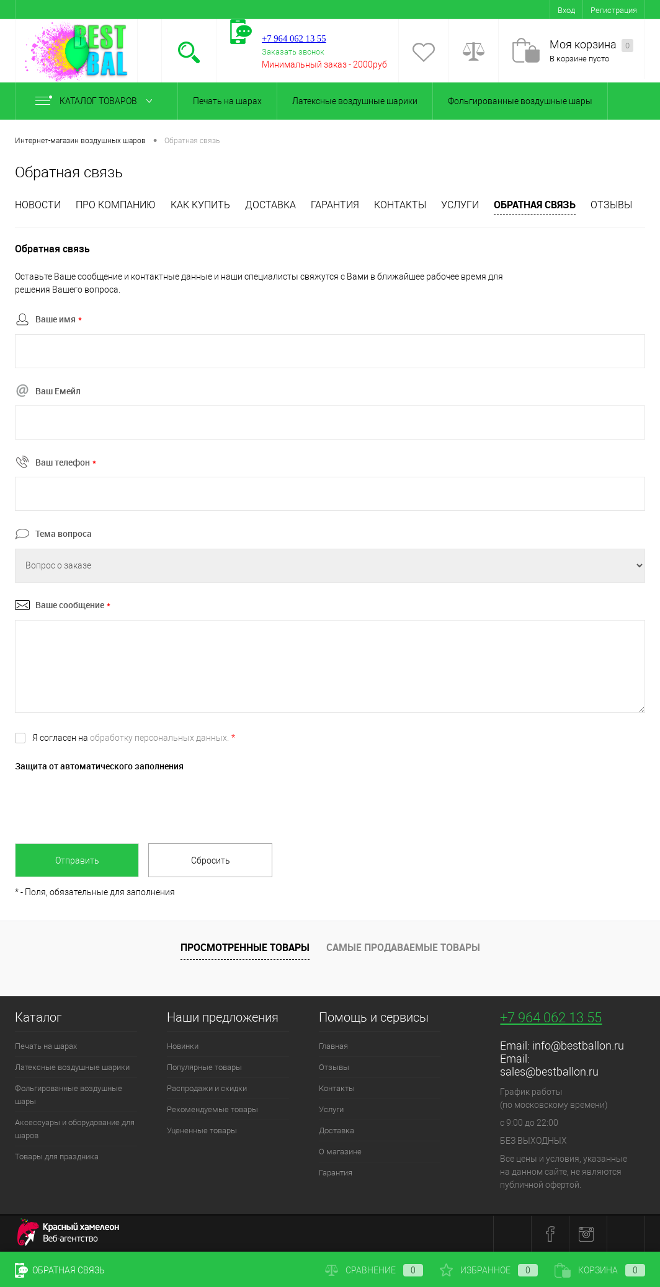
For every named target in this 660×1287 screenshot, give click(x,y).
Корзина (600, 1270)
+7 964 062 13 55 (551, 1017)
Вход (566, 10)
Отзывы (334, 1067)
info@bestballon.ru (578, 1045)
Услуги (460, 205)
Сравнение (374, 1270)
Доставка (270, 205)
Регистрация (614, 10)
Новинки (182, 1046)
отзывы (611, 205)
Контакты (400, 205)
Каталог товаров (96, 101)
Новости (38, 205)
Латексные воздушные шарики (354, 101)
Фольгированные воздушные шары (520, 101)
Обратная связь (535, 204)
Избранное (489, 1270)
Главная (333, 1046)
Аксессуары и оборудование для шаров (75, 1129)
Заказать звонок (293, 51)
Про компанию (116, 205)
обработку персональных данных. (159, 738)
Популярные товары (204, 1067)
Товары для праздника (57, 1156)
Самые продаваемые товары (403, 947)
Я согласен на (133, 738)
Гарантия (335, 205)
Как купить (200, 205)
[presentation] (109, 804)
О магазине (340, 1151)
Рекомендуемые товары (212, 1109)
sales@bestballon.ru (549, 1071)
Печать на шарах (227, 101)
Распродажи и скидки (207, 1088)
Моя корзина (591, 45)
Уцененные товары (202, 1130)
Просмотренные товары (245, 947)
